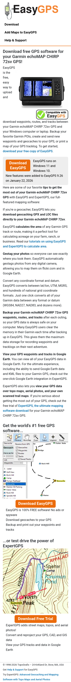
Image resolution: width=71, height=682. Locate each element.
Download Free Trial (35, 618)
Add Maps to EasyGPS (21, 32)
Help (16, 40)
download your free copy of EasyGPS (28, 151)
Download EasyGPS (18, 165)
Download (12, 24)
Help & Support (15, 669)
